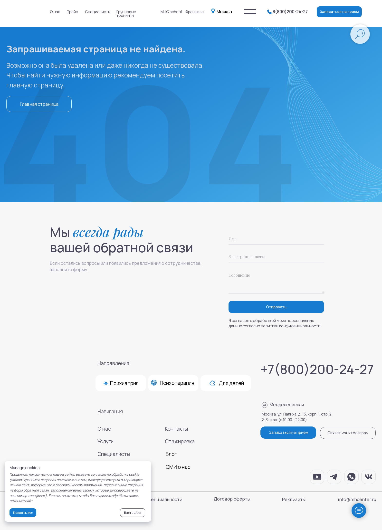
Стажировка (180, 441)
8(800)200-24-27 (290, 11)
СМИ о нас (178, 467)
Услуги (105, 441)
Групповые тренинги (126, 13)
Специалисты (98, 11)
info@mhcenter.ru (357, 499)
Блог (171, 454)
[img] (250, 11)
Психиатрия (124, 383)
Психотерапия (177, 382)
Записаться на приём (288, 432)
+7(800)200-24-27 (317, 369)
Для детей (231, 383)
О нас (55, 11)
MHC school (171, 11)
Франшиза (194, 11)
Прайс (72, 11)
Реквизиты (294, 499)
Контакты (176, 428)
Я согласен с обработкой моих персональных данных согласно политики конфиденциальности (274, 323)
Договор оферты (232, 499)
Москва (224, 11)
